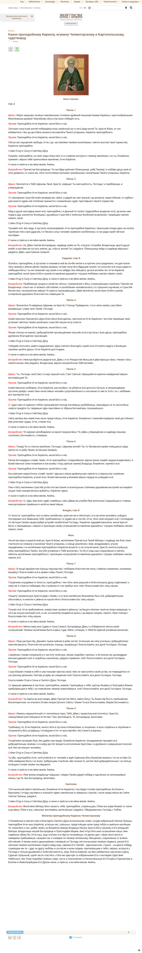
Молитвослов (71, 16)
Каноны (20, 31)
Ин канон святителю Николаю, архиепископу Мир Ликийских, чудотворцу (62, 946)
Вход (73, 8)
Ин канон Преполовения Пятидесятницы (44, 943)
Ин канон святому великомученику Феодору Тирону (50, 950)
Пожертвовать (71, 23)
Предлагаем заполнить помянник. (16, 17)
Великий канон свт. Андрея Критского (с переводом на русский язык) (60, 940)
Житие (24, 42)
